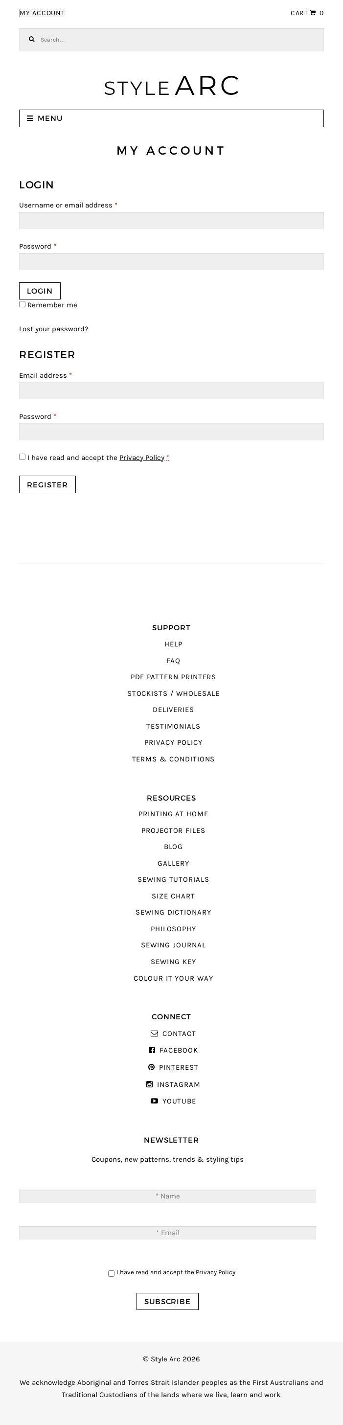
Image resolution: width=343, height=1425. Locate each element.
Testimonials (173, 726)
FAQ (173, 661)
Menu (50, 118)
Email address (45, 375)
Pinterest (178, 1067)
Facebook (179, 1050)
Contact (179, 1034)
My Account (42, 13)
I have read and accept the (94, 458)
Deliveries (173, 710)
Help (173, 644)
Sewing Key (173, 962)
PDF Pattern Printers (174, 677)
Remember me (48, 305)
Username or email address (68, 205)
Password (37, 246)
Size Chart (173, 896)
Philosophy (173, 929)
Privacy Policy (141, 458)
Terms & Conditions (173, 759)
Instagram (178, 1084)
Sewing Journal (173, 945)
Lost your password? (53, 329)
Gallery (173, 863)
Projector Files (173, 831)
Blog (173, 847)
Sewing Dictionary (173, 912)
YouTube (179, 1101)
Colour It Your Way (173, 978)
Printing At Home (173, 814)
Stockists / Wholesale (173, 694)
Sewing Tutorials (173, 879)
